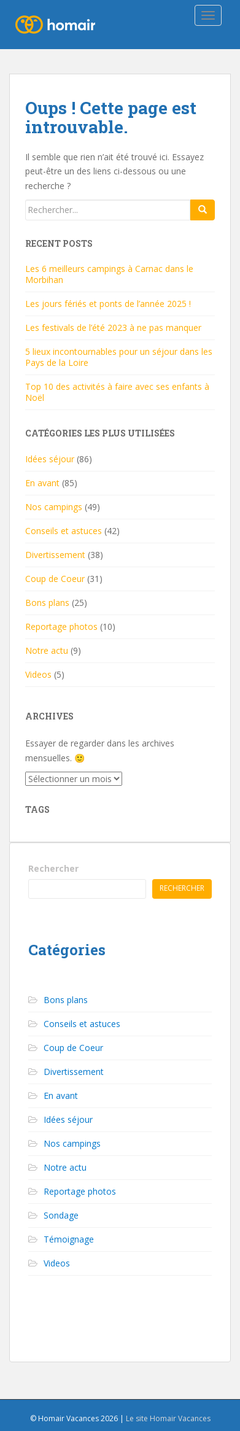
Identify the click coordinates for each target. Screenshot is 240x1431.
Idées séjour (49, 459)
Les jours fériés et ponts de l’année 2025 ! (108, 303)
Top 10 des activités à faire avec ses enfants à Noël (117, 392)
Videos (38, 674)
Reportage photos (61, 626)
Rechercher (53, 868)
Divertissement (55, 554)
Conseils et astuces (63, 531)
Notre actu (46, 650)
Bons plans (47, 602)
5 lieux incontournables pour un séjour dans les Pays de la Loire (118, 357)
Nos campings (53, 507)
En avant (42, 483)
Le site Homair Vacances (168, 1418)
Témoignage (69, 1239)
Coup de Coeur (55, 578)
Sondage (61, 1215)
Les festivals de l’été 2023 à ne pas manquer (113, 327)
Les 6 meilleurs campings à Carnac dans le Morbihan (109, 274)
